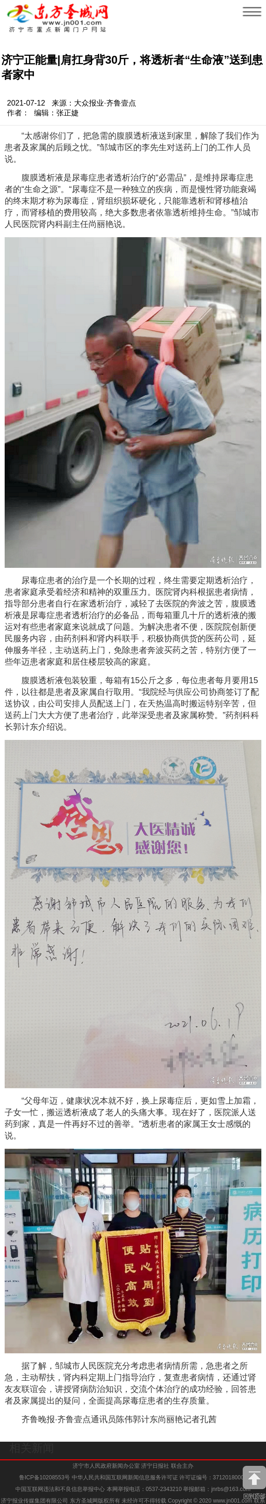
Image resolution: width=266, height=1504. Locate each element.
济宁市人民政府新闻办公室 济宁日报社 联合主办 (133, 1466)
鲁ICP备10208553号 (44, 1477)
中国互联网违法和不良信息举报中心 (60, 1489)
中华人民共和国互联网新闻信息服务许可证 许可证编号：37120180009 (159, 1477)
